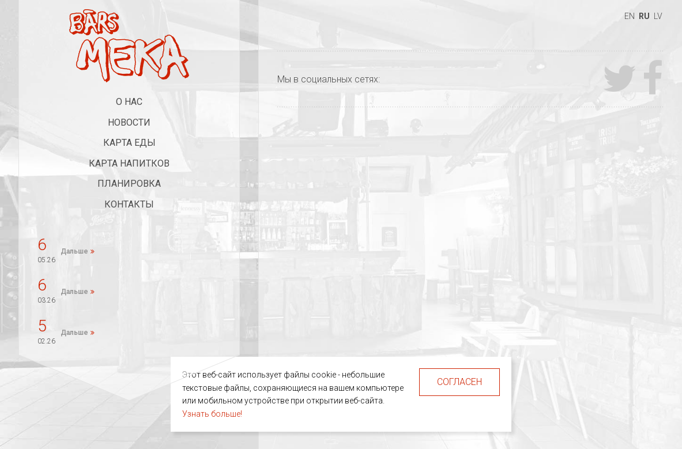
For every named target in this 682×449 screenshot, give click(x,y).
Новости (129, 122)
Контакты (129, 204)
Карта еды (129, 142)
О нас (129, 101)
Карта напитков (129, 163)
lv (658, 16)
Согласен (459, 381)
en (629, 16)
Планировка (129, 183)
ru (644, 16)
